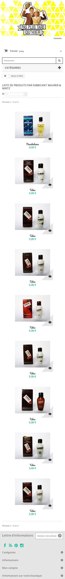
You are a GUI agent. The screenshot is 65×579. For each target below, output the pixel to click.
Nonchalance (32, 144)
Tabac (32, 190)
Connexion (58, 38)
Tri (3, 94)
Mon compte (10, 568)
